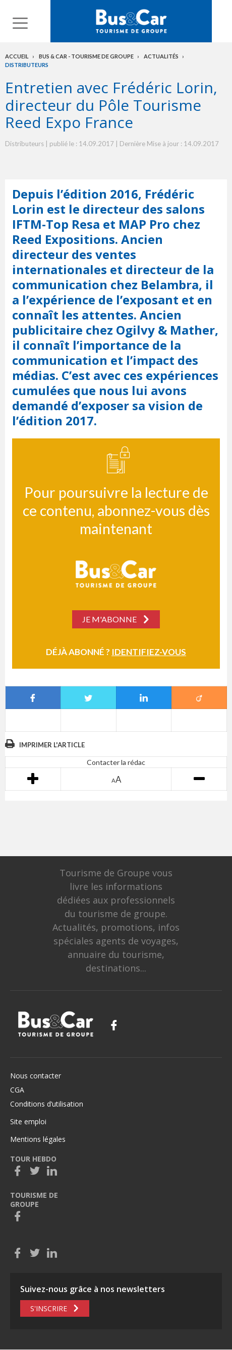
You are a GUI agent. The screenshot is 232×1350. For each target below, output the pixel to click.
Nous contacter (35, 1075)
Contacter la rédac (116, 762)
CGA (17, 1090)
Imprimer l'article (52, 745)
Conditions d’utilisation (46, 1104)
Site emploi (28, 1121)
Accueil (17, 56)
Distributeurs (26, 64)
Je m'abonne (109, 619)
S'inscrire (48, 1308)
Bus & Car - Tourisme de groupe (86, 56)
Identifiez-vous (148, 652)
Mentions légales (38, 1139)
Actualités (161, 56)
